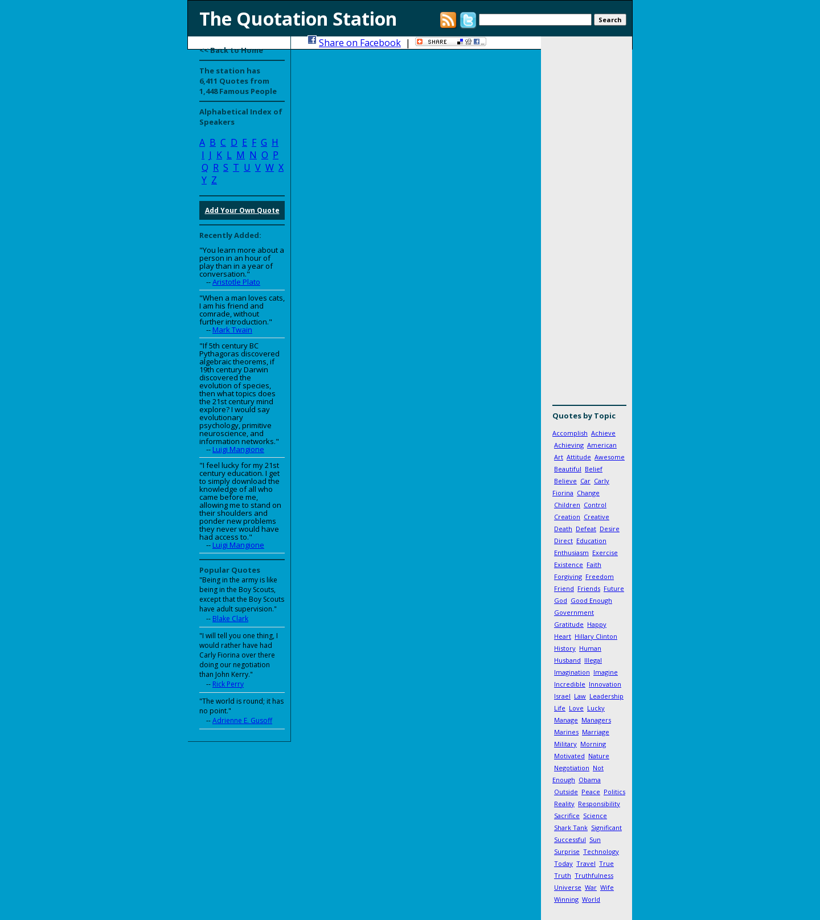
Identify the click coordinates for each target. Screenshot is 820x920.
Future (614, 588)
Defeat (586, 528)
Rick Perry (228, 684)
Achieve (603, 433)
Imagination (572, 672)
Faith (594, 564)
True (606, 863)
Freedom (599, 576)
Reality (564, 803)
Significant (606, 827)
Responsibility (599, 803)
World (591, 899)
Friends (588, 588)
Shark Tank (571, 827)
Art (558, 457)
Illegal (593, 660)
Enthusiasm (571, 552)
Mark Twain (232, 330)
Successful (570, 839)
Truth (562, 875)
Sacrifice (567, 815)
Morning (593, 744)
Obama (590, 779)
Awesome (609, 457)
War (591, 887)
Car (585, 481)
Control (595, 504)
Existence (568, 564)
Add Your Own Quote (242, 210)
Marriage (595, 732)
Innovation (605, 684)
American (602, 445)
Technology (601, 851)
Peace (590, 791)
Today (563, 863)
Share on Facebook (360, 42)
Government (574, 612)
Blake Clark (230, 618)
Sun (595, 839)
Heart (562, 636)
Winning (566, 899)
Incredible (569, 684)
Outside (566, 791)
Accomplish (570, 433)
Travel (586, 863)
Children (567, 504)
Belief (593, 469)
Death (563, 528)
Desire (610, 528)
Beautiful (567, 469)
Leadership (606, 696)
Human (590, 648)
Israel (562, 696)
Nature (598, 755)
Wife (607, 887)
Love (576, 708)
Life (559, 708)
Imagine (605, 672)
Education (591, 540)
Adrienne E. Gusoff (242, 720)
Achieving (569, 445)
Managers (596, 720)
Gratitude (569, 624)
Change (588, 492)
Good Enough (591, 600)
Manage (566, 720)
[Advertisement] (586, 225)
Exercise (605, 552)
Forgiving (568, 576)
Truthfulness (594, 875)
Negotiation (571, 767)
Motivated (569, 755)
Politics (614, 791)
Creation (567, 516)
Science (595, 815)
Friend (564, 588)
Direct (563, 540)
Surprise (567, 851)
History (565, 648)
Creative (596, 516)
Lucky (596, 708)
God (560, 600)
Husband (567, 660)
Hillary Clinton (596, 636)
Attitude (579, 457)
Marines (566, 732)
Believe (565, 481)
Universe (567, 887)
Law (580, 696)
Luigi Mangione (238, 449)
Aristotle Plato (236, 282)
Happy (596, 624)
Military (565, 744)
